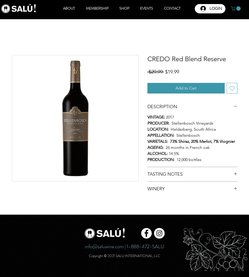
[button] (236, 8)
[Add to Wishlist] (232, 88)
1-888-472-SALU (145, 246)
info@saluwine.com (104, 246)
